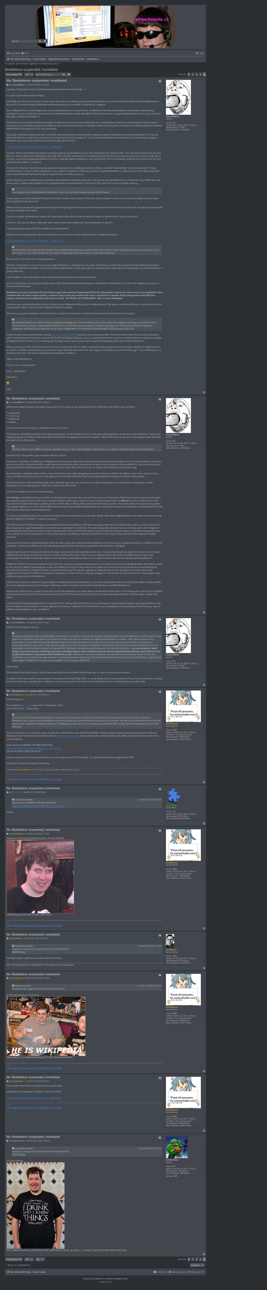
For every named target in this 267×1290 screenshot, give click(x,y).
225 (174, 123)
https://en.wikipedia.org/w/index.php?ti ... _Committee (34, 146)
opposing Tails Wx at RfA (64, 334)
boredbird (171, 805)
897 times (183, 816)
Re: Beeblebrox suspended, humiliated (37, 80)
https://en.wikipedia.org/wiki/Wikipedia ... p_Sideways (34, 748)
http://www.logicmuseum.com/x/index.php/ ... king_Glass (34, 779)
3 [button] (200, 74)
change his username (68, 735)
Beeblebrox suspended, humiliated (31, 69)
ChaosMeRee (172, 116)
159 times (185, 130)
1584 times (184, 737)
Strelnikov (171, 949)
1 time (182, 127)
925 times (183, 1171)
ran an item (26, 705)
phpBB (95, 1278)
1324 (174, 956)
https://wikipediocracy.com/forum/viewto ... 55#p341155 (35, 240)
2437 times (185, 739)
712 (174, 811)
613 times (183, 960)
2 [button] (196, 74)
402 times (185, 1173)
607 (174, 1166)
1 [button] (192, 74)
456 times (185, 818)
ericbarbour (172, 723)
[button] (189, 74)
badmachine (172, 1160)
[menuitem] (24, 53)
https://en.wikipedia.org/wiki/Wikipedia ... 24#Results (34, 1097)
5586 (174, 730)
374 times (185, 963)
